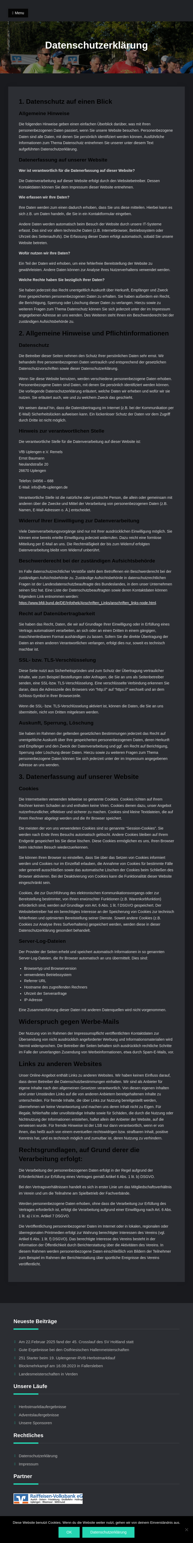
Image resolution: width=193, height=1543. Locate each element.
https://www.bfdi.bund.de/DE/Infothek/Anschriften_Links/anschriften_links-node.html (87, 603)
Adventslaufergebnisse (39, 1415)
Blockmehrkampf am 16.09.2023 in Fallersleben (61, 1366)
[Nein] (186, 1529)
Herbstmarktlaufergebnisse (42, 1406)
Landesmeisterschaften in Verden (48, 1374)
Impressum (28, 1464)
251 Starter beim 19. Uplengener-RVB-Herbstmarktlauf (67, 1358)
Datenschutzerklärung (38, 1456)
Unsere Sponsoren (35, 1423)
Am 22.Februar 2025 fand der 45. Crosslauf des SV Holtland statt (76, 1342)
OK (69, 1532)
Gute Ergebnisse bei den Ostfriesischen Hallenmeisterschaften (74, 1349)
